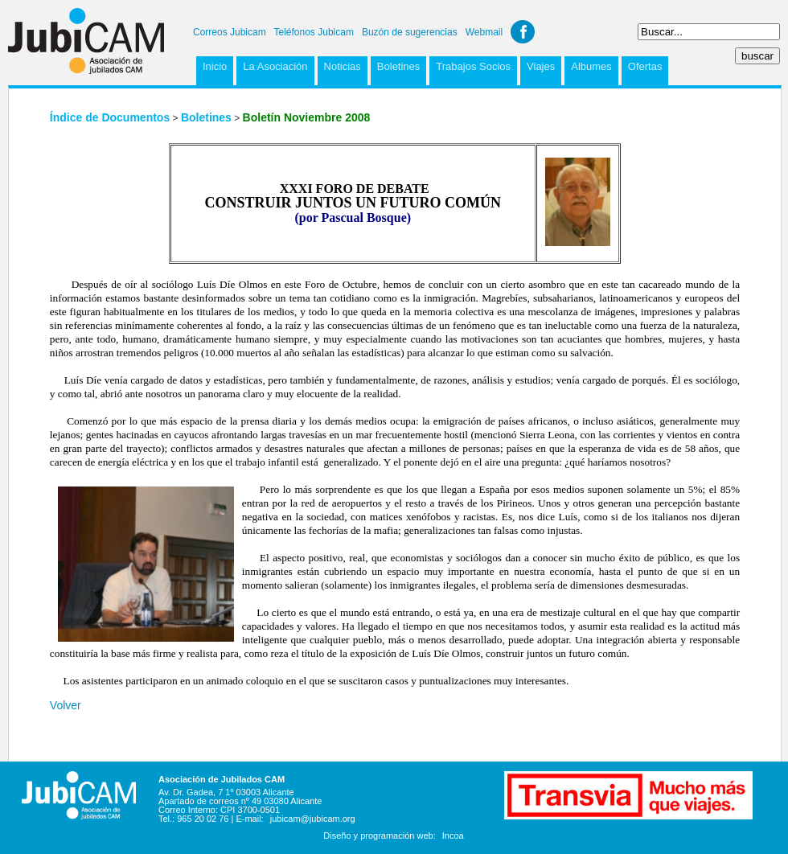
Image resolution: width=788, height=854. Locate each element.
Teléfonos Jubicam (314, 32)
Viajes (541, 66)
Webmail (484, 32)
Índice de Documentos (110, 117)
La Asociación (275, 66)
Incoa (453, 835)
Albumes (591, 66)
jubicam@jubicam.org (312, 818)
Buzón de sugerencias (410, 32)
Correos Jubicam (229, 32)
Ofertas (645, 66)
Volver (65, 705)
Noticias (342, 66)
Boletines (398, 66)
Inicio (215, 66)
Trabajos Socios (473, 66)
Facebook (523, 31)
